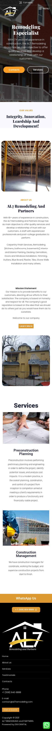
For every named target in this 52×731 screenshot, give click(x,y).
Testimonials (8, 675)
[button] (44, 8)
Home (5, 656)
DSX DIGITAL (21, 724)
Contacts (14, 69)
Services (38, 69)
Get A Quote (10, 709)
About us (6, 662)
